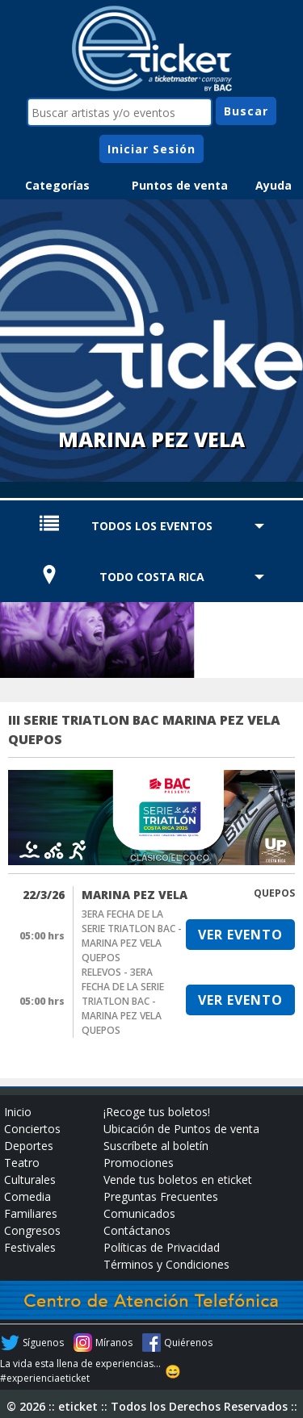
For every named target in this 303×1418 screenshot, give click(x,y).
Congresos (32, 1230)
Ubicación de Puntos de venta (181, 1128)
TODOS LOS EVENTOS (152, 525)
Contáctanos (136, 1230)
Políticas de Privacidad (161, 1247)
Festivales (30, 1247)
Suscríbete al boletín (155, 1145)
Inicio (18, 1111)
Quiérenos (188, 1342)
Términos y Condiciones (166, 1264)
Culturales (30, 1179)
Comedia (27, 1196)
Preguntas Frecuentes (160, 1196)
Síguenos (43, 1342)
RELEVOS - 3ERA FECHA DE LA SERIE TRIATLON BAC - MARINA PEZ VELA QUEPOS (123, 1001)
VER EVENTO (240, 934)
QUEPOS (274, 893)
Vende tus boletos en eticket (177, 1179)
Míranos (114, 1342)
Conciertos (32, 1128)
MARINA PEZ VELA (134, 894)
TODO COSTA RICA (151, 576)
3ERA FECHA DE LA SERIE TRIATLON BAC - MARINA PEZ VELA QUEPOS (132, 935)
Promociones (138, 1162)
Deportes (28, 1145)
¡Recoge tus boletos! (156, 1111)
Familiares (30, 1213)
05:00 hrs (42, 936)
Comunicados (139, 1213)
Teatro (22, 1162)
